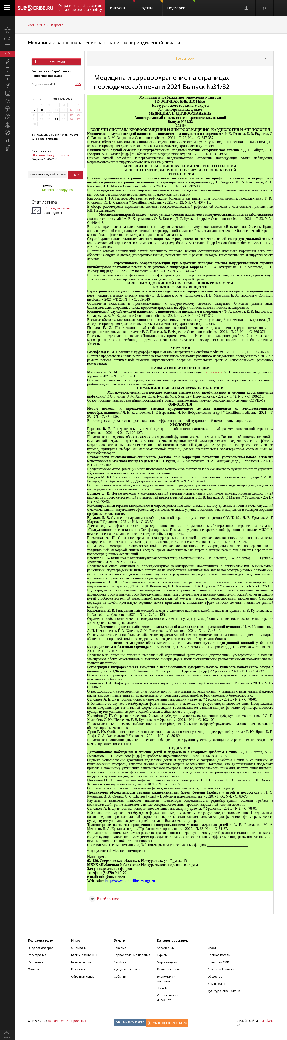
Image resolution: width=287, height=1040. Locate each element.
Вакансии (78, 969)
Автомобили (166, 948)
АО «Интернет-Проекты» (67, 1021)
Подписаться (56, 62)
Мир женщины (167, 962)
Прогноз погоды (219, 955)
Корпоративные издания (132, 955)
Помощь (34, 969)
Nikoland (267, 1020)
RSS (78, 84)
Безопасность (81, 962)
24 (56, 119)
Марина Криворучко (57, 190)
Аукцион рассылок (127, 969)
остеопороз (213, 372)
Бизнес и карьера (170, 969)
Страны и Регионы (221, 969)
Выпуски (122, 5)
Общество (215, 976)
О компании (79, 948)
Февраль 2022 (62, 99)
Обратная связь (82, 976)
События (120, 976)
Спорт (212, 948)
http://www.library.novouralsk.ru (52, 155)
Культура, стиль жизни (224, 991)
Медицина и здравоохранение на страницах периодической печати (104, 43)
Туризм (162, 955)
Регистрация (37, 955)
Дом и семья (36, 25)
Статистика (44, 202)
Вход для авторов (41, 948)
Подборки (181, 5)
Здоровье (56, 25)
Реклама (120, 948)
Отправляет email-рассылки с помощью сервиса (80, 7)
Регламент (35, 962)
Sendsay (120, 962)
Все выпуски (184, 58)
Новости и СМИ (218, 962)
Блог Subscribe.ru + (84, 955)
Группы (151, 5)
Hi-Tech (162, 988)
